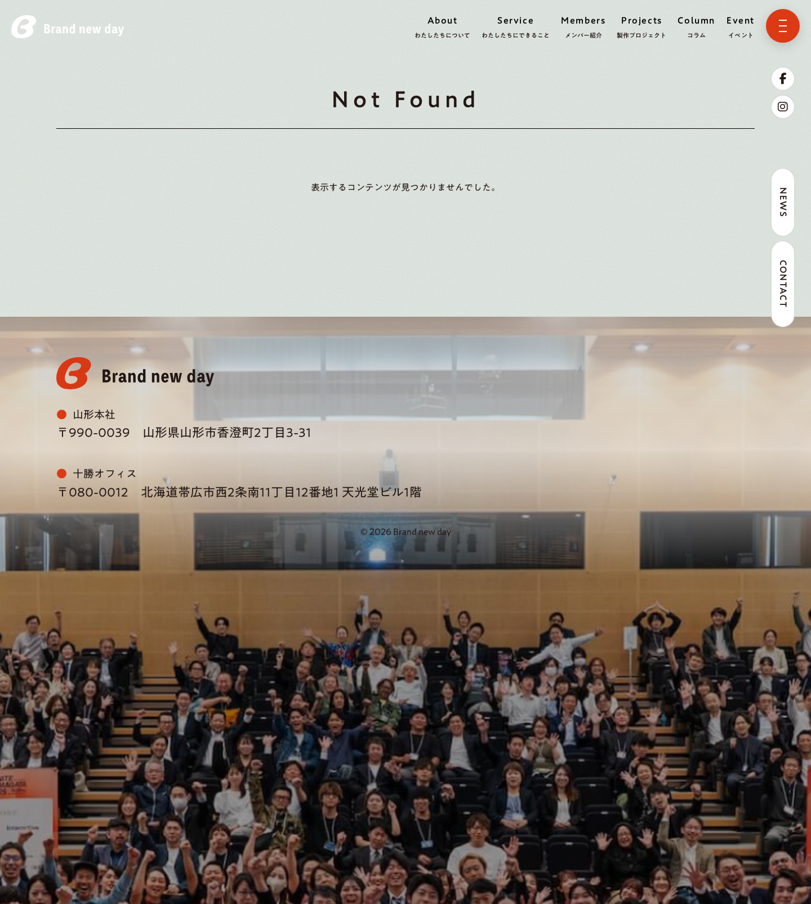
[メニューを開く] (783, 26)
